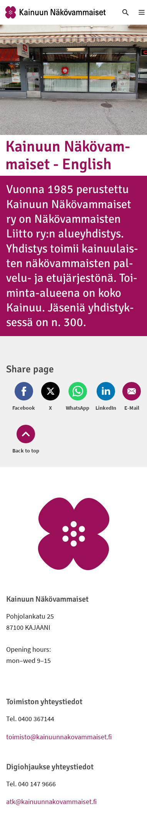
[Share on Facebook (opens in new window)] (25, 397)
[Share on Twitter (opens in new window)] (50, 397)
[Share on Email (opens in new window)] (130, 397)
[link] (55, 12)
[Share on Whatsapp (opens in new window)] (77, 397)
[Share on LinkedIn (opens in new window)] (105, 397)
